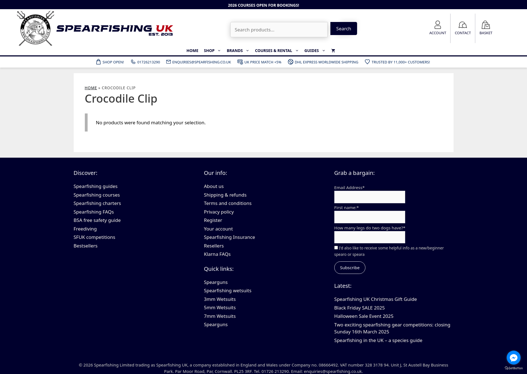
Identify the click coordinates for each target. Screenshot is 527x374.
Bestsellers (86, 245)
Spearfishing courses (97, 195)
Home (192, 50)
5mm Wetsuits (220, 307)
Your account (218, 229)
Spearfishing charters (97, 203)
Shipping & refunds (225, 195)
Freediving (85, 229)
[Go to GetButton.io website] (514, 368)
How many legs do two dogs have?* (369, 228)
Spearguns (215, 282)
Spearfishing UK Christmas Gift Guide (375, 299)
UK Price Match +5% (259, 61)
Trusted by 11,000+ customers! (397, 61)
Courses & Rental (278, 50)
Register (213, 220)
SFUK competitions (94, 237)
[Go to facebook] (514, 358)
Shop (214, 50)
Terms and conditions (228, 203)
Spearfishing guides (96, 186)
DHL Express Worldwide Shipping (322, 61)
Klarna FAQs (217, 254)
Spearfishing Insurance (229, 237)
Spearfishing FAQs (94, 212)
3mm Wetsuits (220, 299)
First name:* (346, 207)
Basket (485, 32)
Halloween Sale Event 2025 (364, 316)
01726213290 (145, 61)
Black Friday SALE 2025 (359, 307)
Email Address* (349, 187)
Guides (316, 50)
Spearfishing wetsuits (227, 290)
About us (214, 186)
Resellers (214, 245)
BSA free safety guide (97, 220)
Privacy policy (219, 212)
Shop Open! (109, 61)
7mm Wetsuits (220, 316)
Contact (463, 32)
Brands (239, 50)
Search (343, 28)
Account (437, 32)
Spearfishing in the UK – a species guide (378, 340)
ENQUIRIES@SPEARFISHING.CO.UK (198, 62)
